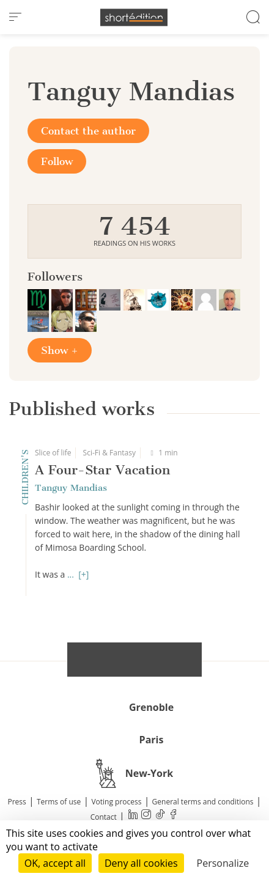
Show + (59, 350)
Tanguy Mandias (71, 487)
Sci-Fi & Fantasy (109, 452)
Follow (57, 161)
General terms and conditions (203, 801)
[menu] (15, 17)
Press (17, 801)
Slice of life (53, 452)
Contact (103, 817)
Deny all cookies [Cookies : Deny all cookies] (141, 863)
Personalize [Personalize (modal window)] (223, 863)
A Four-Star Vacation (102, 469)
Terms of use (59, 801)
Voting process (116, 801)
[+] (83, 574)
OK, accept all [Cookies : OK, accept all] (55, 863)
